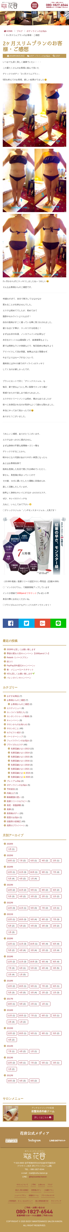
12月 (10, 872)
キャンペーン (13, 720)
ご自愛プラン (49, 1190)
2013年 (10, 1057)
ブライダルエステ (15, 744)
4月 (43, 860)
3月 (32, 896)
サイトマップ (56, 1201)
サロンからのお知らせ (17, 724)
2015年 (10, 1028)
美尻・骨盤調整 (14, 805)
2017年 (10, 999)
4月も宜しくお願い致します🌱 (21, 674)
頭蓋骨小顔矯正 (14, 821)
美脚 (9, 809)
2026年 (10, 844)
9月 (43, 872)
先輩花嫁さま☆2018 (20, 765)
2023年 (10, 885)
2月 (54, 860)
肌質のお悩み (13, 817)
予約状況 (11, 789)
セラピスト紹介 (14, 732)
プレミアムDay (14, 781)
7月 (21, 860)
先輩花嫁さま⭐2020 (20, 777)
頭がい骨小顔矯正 (22, 1190)
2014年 (10, 1046)
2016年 (10, 1010)
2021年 (10, 914)
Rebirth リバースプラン (17, 657)
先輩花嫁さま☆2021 (20, 769)
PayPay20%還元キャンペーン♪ (21, 665)
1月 (9, 849)
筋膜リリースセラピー (17, 801)
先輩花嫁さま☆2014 (20, 753)
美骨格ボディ (13, 813)
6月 (32, 860)
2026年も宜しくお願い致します (21, 649)
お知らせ (41, 1184)
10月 (10, 860)
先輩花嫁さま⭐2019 (20, 773)
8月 (43, 890)
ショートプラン (20, 1195)
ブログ (49, 1184)
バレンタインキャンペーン (19, 678)
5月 (9, 878)
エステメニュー (14, 708)
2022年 (10, 903)
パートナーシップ (15, 736)
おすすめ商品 (13, 696)
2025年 (10, 855)
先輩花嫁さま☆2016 (20, 761)
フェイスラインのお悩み (18, 740)
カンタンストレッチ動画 (18, 716)
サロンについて (22, 1184)
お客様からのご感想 (16, 700)
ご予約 (33, 1184)
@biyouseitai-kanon (38, 1177)
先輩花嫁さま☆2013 (20, 749)
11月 (21, 872)
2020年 (10, 938)
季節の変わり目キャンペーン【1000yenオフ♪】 (28, 653)
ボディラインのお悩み (17, 785)
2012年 (10, 1075)
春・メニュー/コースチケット (20, 669)
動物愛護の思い (14, 797)
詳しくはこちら (42, 1117)
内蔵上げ (11, 793)
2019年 (10, 956)
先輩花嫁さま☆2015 (20, 757)
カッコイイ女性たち (16, 712)
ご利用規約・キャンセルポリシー (20, 1201)
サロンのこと (13, 728)
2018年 (10, 981)
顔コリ (10, 661)
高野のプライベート (16, 825)
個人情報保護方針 (42, 1201)
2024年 (10, 867)
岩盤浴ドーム (34, 1195)
